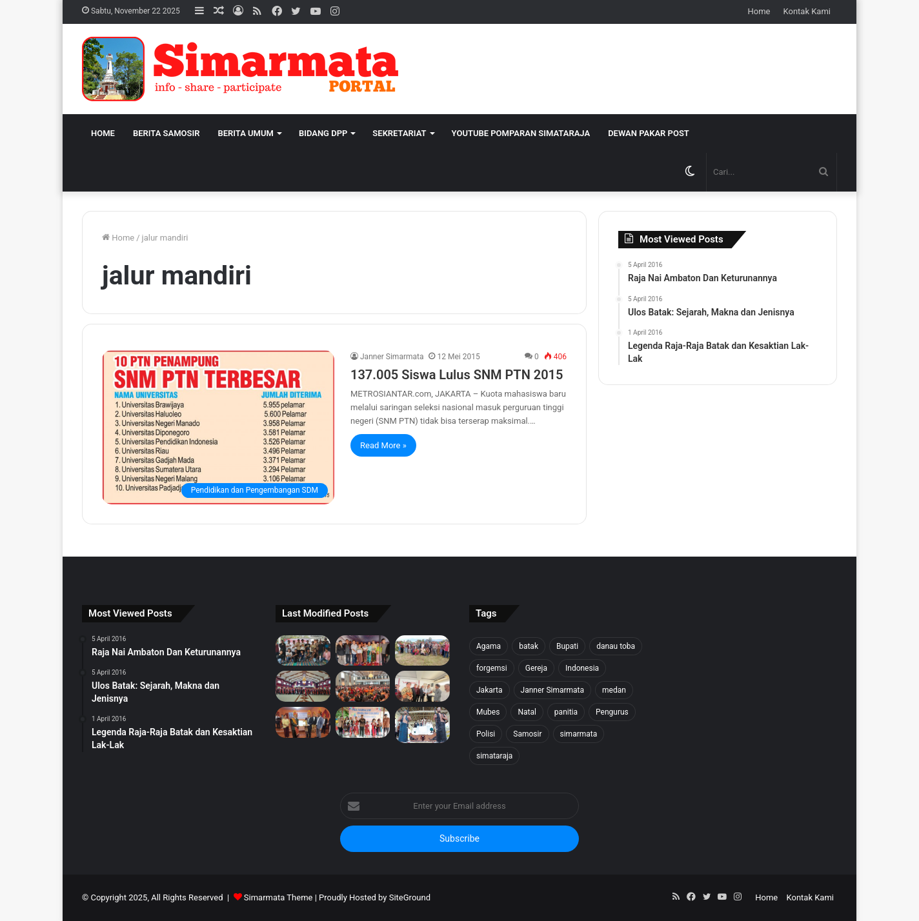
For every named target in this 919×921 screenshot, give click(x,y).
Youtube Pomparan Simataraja (521, 133)
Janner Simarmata (391, 356)
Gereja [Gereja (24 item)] (536, 668)
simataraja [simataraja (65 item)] (494, 755)
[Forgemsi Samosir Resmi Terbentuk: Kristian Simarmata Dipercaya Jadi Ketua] (303, 650)
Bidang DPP (323, 133)
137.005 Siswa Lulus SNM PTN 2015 (456, 374)
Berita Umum (245, 133)
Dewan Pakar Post (648, 133)
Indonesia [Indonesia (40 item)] (582, 668)
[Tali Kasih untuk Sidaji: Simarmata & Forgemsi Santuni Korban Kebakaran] (363, 650)
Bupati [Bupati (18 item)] (567, 646)
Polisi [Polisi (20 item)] (485, 733)
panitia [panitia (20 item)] (566, 712)
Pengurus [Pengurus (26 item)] (612, 712)
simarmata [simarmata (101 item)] (579, 733)
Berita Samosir (166, 133)
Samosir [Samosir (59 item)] (527, 733)
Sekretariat (399, 133)
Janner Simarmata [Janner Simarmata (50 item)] (552, 690)
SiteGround (409, 897)
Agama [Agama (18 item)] (488, 646)
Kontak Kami (807, 11)
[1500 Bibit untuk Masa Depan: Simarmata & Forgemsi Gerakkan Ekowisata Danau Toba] (422, 650)
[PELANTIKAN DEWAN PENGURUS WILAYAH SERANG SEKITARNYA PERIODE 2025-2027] (303, 722)
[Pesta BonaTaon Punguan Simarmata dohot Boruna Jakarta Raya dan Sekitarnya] (363, 686)
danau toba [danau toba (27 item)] (615, 646)
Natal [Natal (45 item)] (527, 712)
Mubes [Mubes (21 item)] (488, 712)
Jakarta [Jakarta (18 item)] (489, 690)
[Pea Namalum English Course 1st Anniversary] (363, 722)
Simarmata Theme (278, 897)
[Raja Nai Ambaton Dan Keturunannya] (422, 725)
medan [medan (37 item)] (614, 690)
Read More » (383, 445)
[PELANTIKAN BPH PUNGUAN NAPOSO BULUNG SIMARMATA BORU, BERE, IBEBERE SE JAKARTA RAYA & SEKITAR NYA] (422, 686)
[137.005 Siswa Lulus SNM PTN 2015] (218, 427)
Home (759, 11)
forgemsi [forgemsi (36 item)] (491, 668)
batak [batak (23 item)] (528, 646)
